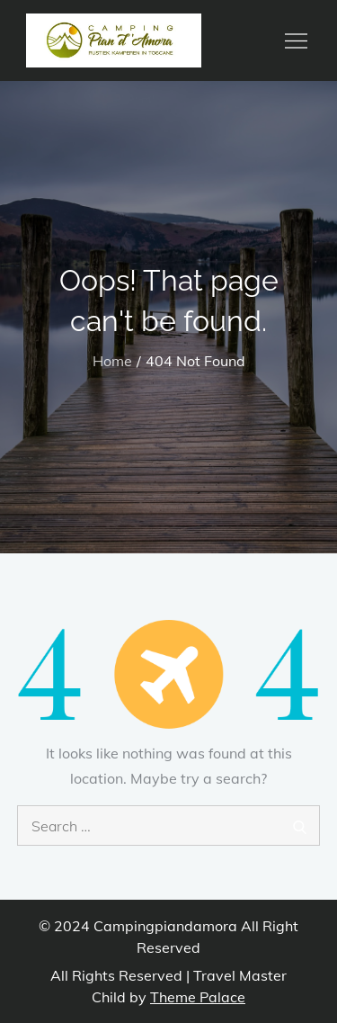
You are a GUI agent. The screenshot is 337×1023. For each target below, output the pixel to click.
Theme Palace (197, 997)
